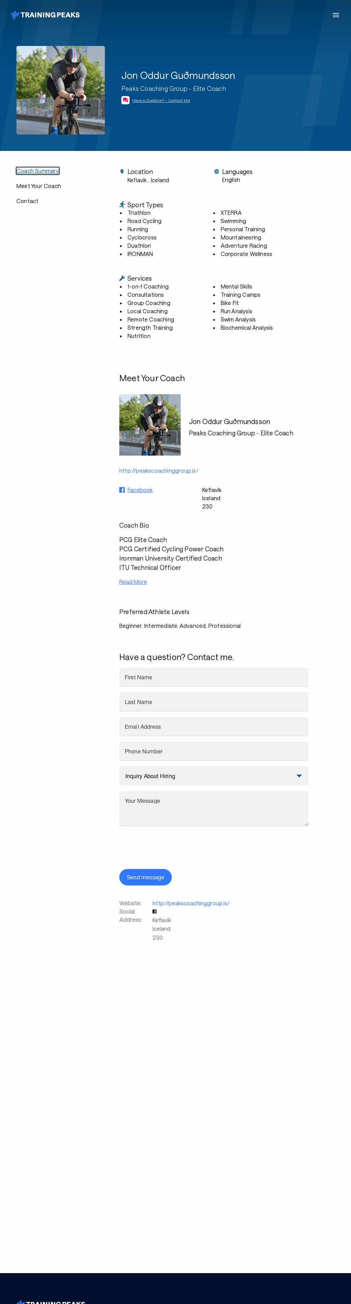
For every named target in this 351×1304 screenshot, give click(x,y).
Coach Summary (37, 170)
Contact (27, 201)
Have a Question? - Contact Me (161, 100)
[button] (155, 911)
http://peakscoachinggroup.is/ (191, 903)
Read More (133, 581)
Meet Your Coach (38, 186)
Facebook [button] (140, 489)
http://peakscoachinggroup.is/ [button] (158, 470)
